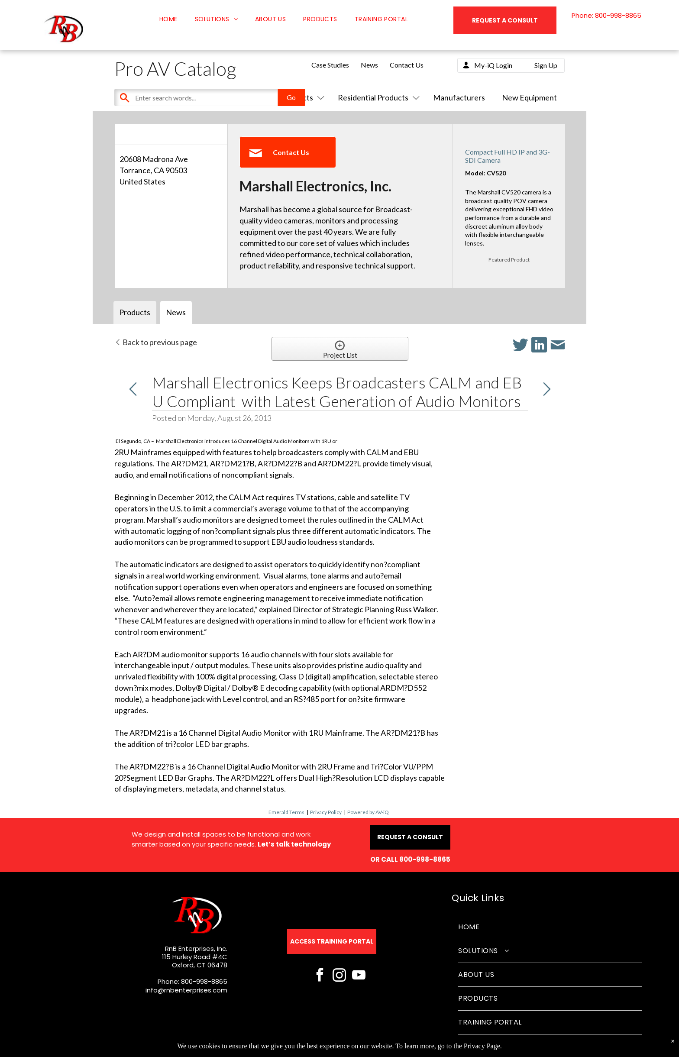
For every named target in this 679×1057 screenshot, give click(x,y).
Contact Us (407, 65)
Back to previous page (155, 342)
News (369, 65)
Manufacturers (459, 97)
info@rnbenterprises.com (186, 990)
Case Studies (330, 65)
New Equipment (529, 97)
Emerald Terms (286, 812)
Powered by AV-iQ (368, 812)
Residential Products (377, 97)
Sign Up (545, 65)
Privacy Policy (326, 812)
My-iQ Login (493, 65)
